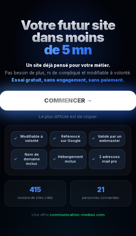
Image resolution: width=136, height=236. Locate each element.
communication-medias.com (77, 214)
